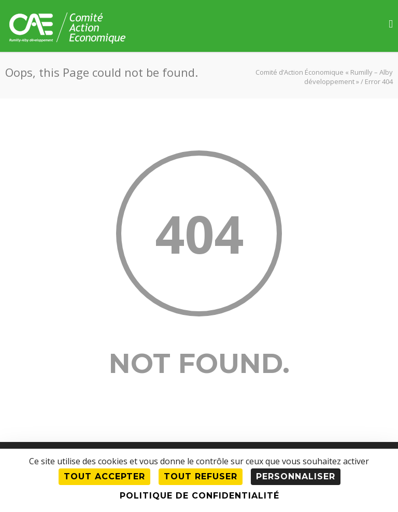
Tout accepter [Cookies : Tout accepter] (104, 476)
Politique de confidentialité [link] (199, 496)
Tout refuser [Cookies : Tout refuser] (200, 476)
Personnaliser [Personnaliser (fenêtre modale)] (295, 476)
